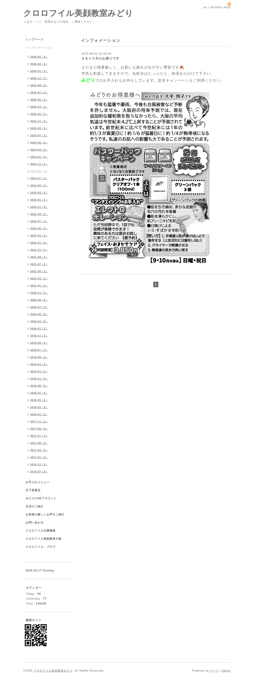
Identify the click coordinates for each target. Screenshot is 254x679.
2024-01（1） (39, 157)
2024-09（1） (39, 128)
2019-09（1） (39, 342)
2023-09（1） (39, 171)
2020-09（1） (39, 300)
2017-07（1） (39, 435)
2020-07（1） (39, 307)
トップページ (35, 39)
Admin (226, 670)
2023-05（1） (39, 185)
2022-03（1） (39, 235)
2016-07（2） (39, 471)
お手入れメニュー (38, 482)
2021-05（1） (39, 271)
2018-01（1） (39, 414)
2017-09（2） (39, 428)
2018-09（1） (39, 385)
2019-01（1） (39, 371)
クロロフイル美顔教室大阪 (44, 538)
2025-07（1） (39, 92)
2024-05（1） (39, 142)
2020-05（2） (39, 314)
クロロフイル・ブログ (41, 546)
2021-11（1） (39, 249)
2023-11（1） (39, 164)
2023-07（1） (39, 178)
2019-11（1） (39, 335)
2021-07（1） (39, 264)
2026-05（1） (39, 56)
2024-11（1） (39, 121)
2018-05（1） (39, 400)
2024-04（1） (39, 149)
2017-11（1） (39, 421)
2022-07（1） (39, 221)
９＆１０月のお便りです (100, 58)
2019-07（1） (39, 350)
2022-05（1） (39, 228)
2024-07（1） (39, 135)
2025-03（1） (39, 106)
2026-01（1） (39, 71)
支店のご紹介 (35, 506)
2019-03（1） (39, 364)
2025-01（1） (39, 114)
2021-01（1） (39, 285)
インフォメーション (39, 47)
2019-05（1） (39, 357)
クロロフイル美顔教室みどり (78, 13)
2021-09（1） (39, 257)
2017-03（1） (39, 450)
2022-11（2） (39, 207)
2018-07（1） (39, 393)
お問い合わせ (35, 522)
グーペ (214, 670)
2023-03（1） (39, 192)
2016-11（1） (39, 464)
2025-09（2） (39, 85)
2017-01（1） (39, 457)
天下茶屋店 (33, 490)
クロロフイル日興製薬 (41, 530)
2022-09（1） (39, 214)
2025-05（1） (39, 99)
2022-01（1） (39, 242)
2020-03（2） (39, 321)
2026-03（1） (39, 64)
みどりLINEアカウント (41, 498)
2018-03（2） (39, 407)
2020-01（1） (39, 328)
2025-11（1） (39, 78)
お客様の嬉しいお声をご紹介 (45, 514)
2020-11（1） (39, 292)
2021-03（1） (39, 278)
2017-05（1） (39, 443)
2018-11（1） (39, 378)
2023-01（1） (39, 199)
